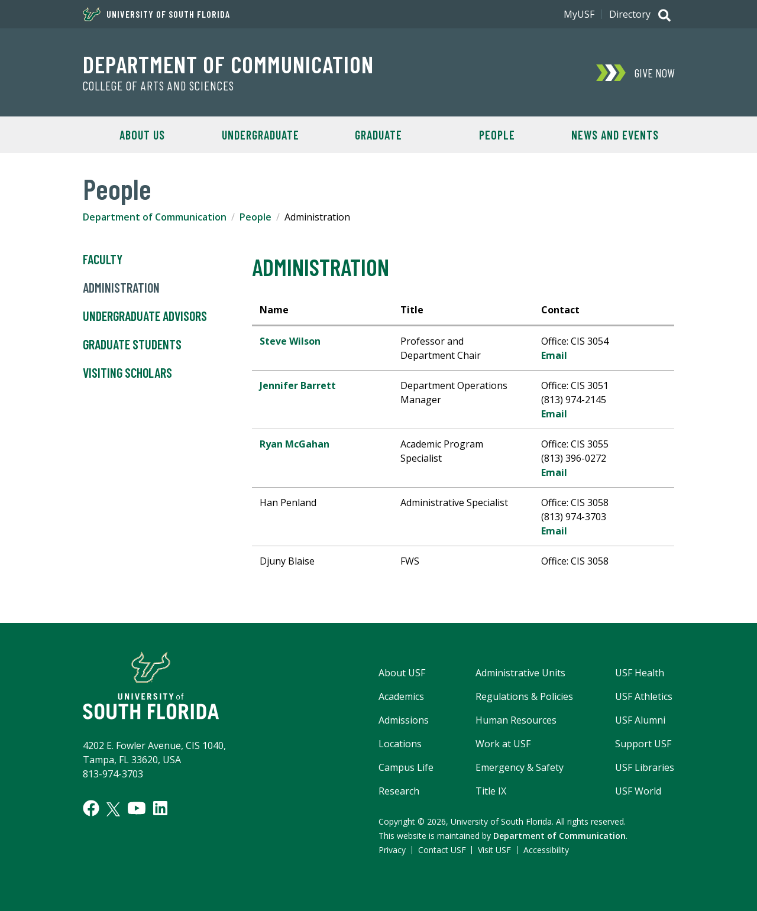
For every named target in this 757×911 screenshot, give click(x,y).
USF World (638, 790)
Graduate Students (132, 345)
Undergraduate (260, 135)
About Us (142, 135)
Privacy (392, 849)
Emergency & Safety (519, 767)
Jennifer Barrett (298, 385)
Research (398, 790)
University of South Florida (156, 14)
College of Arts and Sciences (158, 86)
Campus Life (406, 767)
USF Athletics (643, 696)
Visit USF (494, 849)
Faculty (102, 259)
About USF (401, 672)
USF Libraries (644, 767)
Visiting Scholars (127, 373)
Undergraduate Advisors (145, 316)
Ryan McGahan (294, 443)
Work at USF (502, 743)
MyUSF (579, 14)
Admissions (403, 720)
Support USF (643, 743)
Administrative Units (520, 672)
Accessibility (546, 849)
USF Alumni (640, 720)
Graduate (378, 135)
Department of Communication (228, 64)
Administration (121, 288)
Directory (630, 14)
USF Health (639, 672)
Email (554, 355)
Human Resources (516, 720)
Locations (400, 743)
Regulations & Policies (524, 696)
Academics (401, 696)
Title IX (490, 790)
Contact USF (442, 849)
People (497, 135)
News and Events (615, 135)
